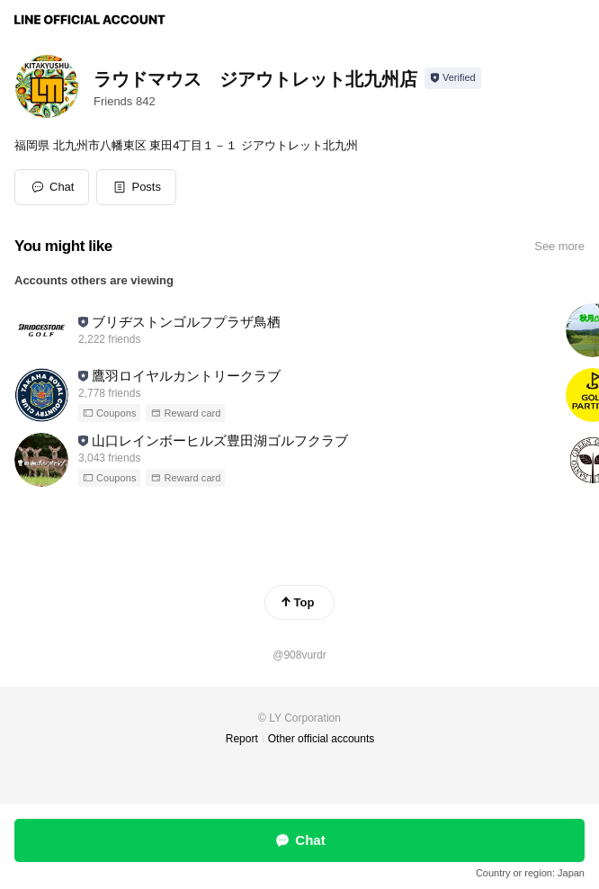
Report (242, 738)
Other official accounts (321, 738)
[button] (136, 187)
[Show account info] (453, 78)
